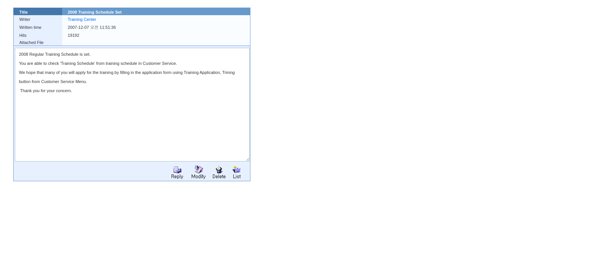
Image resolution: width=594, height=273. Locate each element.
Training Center (82, 19)
